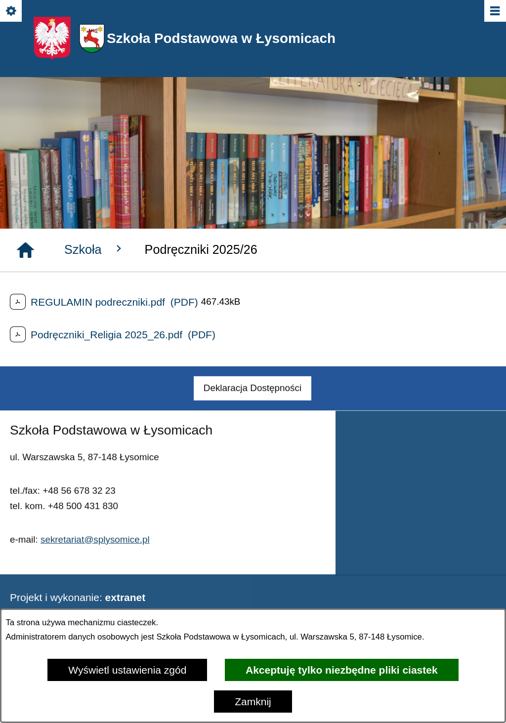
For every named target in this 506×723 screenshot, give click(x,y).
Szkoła (94, 249)
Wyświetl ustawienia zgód (127, 670)
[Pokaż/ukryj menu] (494, 11)
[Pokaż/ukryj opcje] (11, 11)
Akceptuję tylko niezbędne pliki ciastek (342, 670)
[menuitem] (252, 400)
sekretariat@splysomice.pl (95, 551)
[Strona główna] (25, 250)
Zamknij (253, 701)
